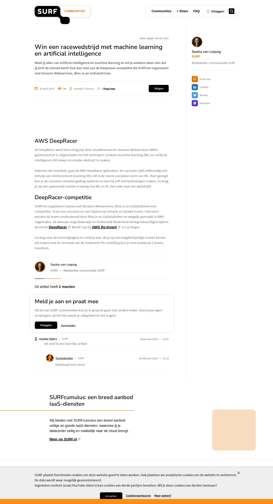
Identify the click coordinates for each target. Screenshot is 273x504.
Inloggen (46, 325)
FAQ (196, 11)
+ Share (182, 11)
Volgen (158, 88)
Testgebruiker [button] (64, 358)
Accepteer (111, 496)
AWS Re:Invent (106, 227)
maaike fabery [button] (48, 339)
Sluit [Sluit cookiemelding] (238, 472)
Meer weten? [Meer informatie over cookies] (162, 496)
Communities (161, 11)
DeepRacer (60, 227)
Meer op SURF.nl (65, 439)
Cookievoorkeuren (138, 496)
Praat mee (109, 88)
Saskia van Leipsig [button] (63, 264)
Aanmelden (68, 325)
